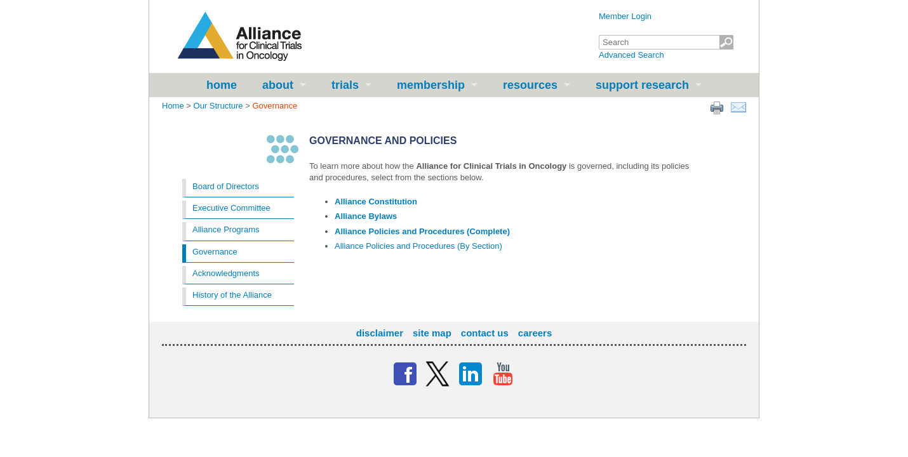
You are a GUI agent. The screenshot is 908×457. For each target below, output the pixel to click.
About (277, 85)
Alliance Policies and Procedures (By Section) (418, 246)
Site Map (432, 333)
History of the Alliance (232, 295)
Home (221, 85)
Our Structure (218, 105)
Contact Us (485, 333)
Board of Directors (225, 186)
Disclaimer (379, 333)
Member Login (625, 16)
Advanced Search (631, 55)
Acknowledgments (226, 273)
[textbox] (666, 42)
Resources (530, 85)
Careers (535, 333)
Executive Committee (231, 208)
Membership (431, 85)
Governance (214, 251)
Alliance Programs (226, 229)
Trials (345, 85)
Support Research (642, 85)
